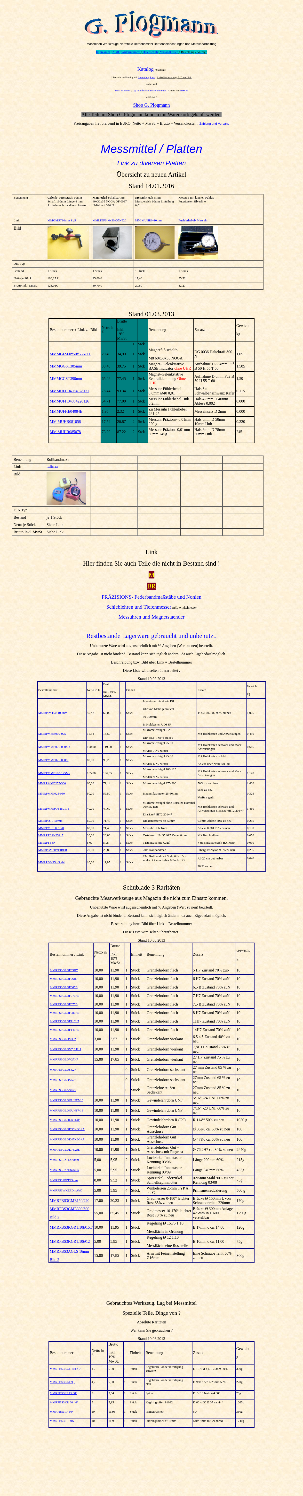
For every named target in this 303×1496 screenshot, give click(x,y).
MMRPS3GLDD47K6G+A (67, 1139)
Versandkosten (169, 52)
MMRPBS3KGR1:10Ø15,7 (71, 1227)
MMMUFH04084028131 (69, 391)
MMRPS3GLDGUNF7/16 (66, 1110)
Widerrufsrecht (130, 52)
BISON (184, 90)
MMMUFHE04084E (66, 411)
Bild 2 (54, 1217)
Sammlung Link (146, 77)
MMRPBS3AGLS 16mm (69, 1251)
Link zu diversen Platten (151, 163)
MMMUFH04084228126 (69, 401)
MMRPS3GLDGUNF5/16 (66, 1100)
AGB (116, 52)
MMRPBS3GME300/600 (69, 1209)
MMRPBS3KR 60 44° (64, 1402)
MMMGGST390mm (66, 378)
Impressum (103, 52)
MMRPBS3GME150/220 (69, 1201)
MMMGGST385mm (66, 366)
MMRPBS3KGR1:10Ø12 (70, 1241)
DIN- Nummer (123, 90)
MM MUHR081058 (65, 422)
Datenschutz (150, 52)
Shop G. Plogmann (151, 105)
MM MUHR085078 (65, 432)
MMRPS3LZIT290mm (64, 1160)
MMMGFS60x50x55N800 (70, 354)
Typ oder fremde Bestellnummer (149, 90)
